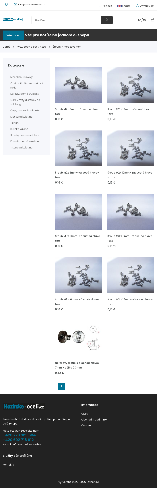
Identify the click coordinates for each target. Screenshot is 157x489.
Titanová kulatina (21, 147)
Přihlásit (105, 6)
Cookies (86, 426)
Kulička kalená (19, 129)
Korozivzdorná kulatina (24, 141)
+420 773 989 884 (19, 435)
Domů (8, 47)
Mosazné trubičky (21, 77)
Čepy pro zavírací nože (25, 110)
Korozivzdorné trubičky (24, 94)
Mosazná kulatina (21, 116)
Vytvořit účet (147, 6)
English (124, 6)
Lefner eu (93, 483)
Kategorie (13, 35)
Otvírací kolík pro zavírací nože (26, 85)
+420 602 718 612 (18, 440)
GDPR (84, 414)
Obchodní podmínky (94, 420)
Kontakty (8, 466)
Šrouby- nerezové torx (67, 47)
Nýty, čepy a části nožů (33, 47)
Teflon (14, 123)
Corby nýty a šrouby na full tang (25, 102)
